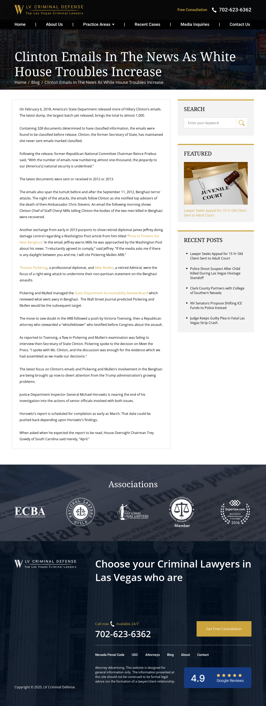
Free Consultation (192, 10)
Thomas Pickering (33, 267)
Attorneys (152, 654)
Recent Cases (147, 24)
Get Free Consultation (224, 628)
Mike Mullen (104, 267)
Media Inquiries (195, 24)
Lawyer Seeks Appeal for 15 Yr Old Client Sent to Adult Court (215, 213)
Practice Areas (96, 24)
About (185, 654)
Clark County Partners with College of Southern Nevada (217, 290)
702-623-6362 (123, 634)
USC (135, 654)
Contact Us (240, 24)
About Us (54, 24)
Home (20, 24)
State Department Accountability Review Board (111, 293)
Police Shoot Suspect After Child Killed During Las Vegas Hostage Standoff (215, 273)
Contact (203, 654)
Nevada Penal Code (109, 654)
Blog (170, 654)
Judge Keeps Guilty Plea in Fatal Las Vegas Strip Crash (217, 320)
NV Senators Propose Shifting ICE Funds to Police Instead (216, 305)
